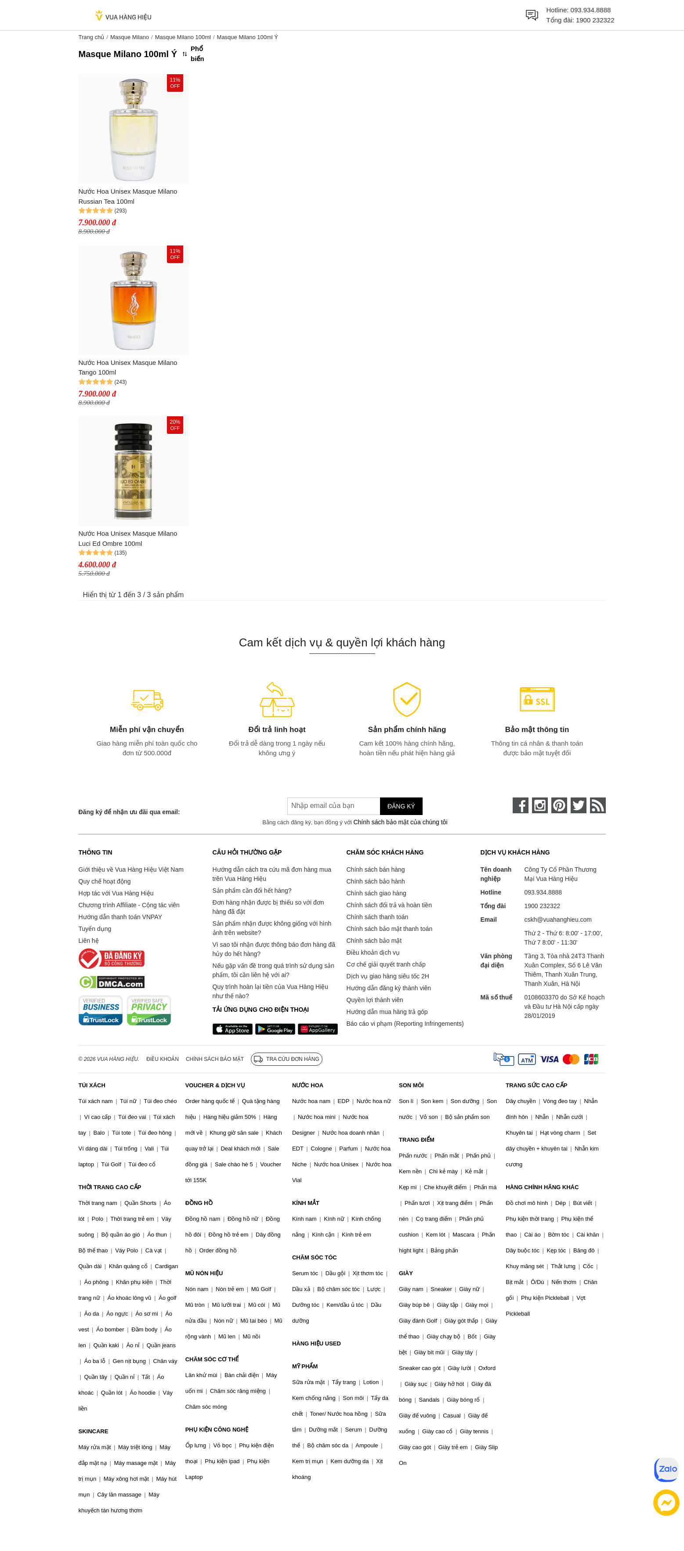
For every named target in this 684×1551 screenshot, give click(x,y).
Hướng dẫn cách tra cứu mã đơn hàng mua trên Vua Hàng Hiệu (272, 874)
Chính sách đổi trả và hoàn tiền (389, 905)
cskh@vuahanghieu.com (558, 919)
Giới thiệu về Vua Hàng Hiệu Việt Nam (131, 869)
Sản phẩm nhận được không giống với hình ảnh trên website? (272, 928)
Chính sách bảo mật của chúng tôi (400, 822)
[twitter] (578, 805)
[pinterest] (559, 805)
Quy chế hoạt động (105, 881)
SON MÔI (411, 1085)
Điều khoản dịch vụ (373, 952)
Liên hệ (89, 940)
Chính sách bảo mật (374, 940)
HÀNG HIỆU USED (316, 1343)
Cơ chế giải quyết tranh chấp (386, 964)
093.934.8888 (591, 10)
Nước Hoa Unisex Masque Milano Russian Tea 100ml (128, 196)
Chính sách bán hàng (376, 869)
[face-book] (520, 805)
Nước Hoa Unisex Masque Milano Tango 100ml (128, 367)
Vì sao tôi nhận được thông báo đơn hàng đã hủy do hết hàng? (274, 949)
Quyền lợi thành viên (375, 999)
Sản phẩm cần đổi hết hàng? (252, 890)
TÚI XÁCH (92, 1085)
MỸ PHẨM (305, 1366)
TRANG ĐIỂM (416, 1139)
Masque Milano (129, 37)
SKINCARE (94, 1431)
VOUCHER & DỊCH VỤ (215, 1085)
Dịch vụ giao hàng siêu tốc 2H (388, 976)
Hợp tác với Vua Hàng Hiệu (116, 893)
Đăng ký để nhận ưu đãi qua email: (129, 811)
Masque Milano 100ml (183, 37)
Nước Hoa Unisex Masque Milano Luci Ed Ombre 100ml (128, 538)
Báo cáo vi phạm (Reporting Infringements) (405, 1023)
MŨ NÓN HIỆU (204, 1273)
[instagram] (540, 805)
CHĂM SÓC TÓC (314, 1257)
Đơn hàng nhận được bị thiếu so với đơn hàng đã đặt (268, 907)
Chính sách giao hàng (376, 893)
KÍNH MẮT (305, 1203)
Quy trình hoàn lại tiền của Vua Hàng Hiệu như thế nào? (271, 991)
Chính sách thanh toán (378, 916)
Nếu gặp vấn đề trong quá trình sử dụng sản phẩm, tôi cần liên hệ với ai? (273, 970)
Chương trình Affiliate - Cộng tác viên (129, 905)
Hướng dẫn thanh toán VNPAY (120, 916)
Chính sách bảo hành (376, 881)
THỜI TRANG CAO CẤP (110, 1187)
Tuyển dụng (95, 928)
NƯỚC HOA (307, 1085)
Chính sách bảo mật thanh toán (390, 928)
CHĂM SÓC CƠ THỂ (212, 1359)
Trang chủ (92, 37)
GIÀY (406, 1273)
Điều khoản (162, 1059)
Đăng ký (401, 806)
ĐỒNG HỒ (199, 1203)
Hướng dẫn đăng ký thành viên (389, 988)
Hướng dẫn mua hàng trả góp (387, 1011)
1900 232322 (595, 20)
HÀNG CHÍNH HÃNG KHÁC (542, 1187)
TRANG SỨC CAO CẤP (536, 1085)
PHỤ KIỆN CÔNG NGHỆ (216, 1429)
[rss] (598, 805)
